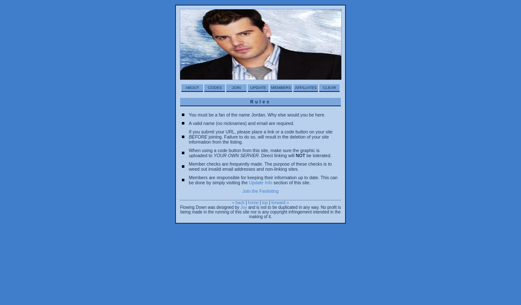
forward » (280, 202)
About (192, 88)
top (265, 202)
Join (236, 88)
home (253, 202)
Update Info (260, 182)
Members (281, 88)
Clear (329, 88)
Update (258, 88)
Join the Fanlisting (260, 191)
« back (238, 202)
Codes (215, 88)
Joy (244, 207)
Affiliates (306, 88)
